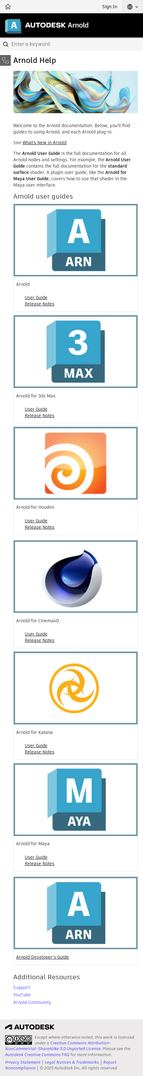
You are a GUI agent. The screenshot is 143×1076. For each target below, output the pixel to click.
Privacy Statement (22, 1062)
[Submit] (6, 44)
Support (21, 987)
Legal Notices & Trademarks (72, 1062)
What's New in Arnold (44, 142)
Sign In (109, 6)
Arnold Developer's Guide (42, 957)
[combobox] (71, 44)
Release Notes (39, 304)
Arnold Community (32, 1002)
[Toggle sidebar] (5, 60)
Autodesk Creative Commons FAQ (37, 1055)
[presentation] (18, 1040)
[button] (132, 6)
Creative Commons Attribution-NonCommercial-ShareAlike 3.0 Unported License (58, 1046)
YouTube (22, 995)
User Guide (36, 297)
